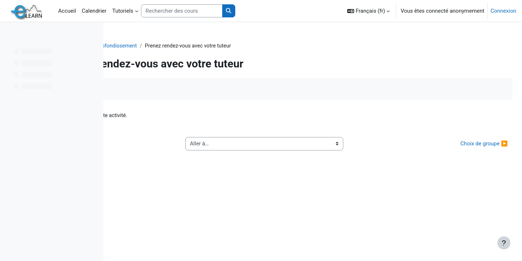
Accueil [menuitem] (67, 11)
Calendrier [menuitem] (94, 11)
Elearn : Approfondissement (202, 46)
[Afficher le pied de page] (503, 242)
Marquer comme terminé (153, 89)
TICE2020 (149, 46)
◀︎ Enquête (136, 144)
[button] (368, 11)
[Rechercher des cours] (182, 11)
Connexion (503, 11)
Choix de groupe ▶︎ (468, 144)
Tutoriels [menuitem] (122, 11)
